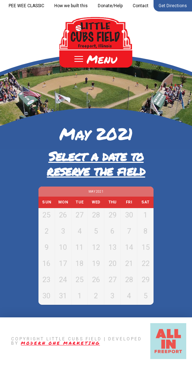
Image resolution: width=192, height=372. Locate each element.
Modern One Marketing (60, 350)
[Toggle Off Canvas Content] (95, 59)
